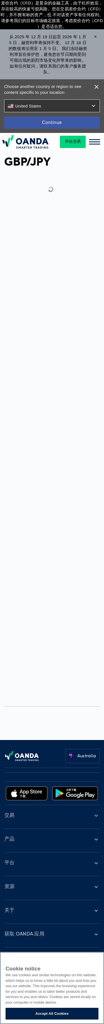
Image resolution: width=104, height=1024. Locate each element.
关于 (9, 910)
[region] (52, 988)
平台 (9, 863)
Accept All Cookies (52, 1013)
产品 (9, 839)
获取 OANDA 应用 (24, 934)
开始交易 (73, 142)
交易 (9, 815)
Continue (52, 122)
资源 (9, 886)
